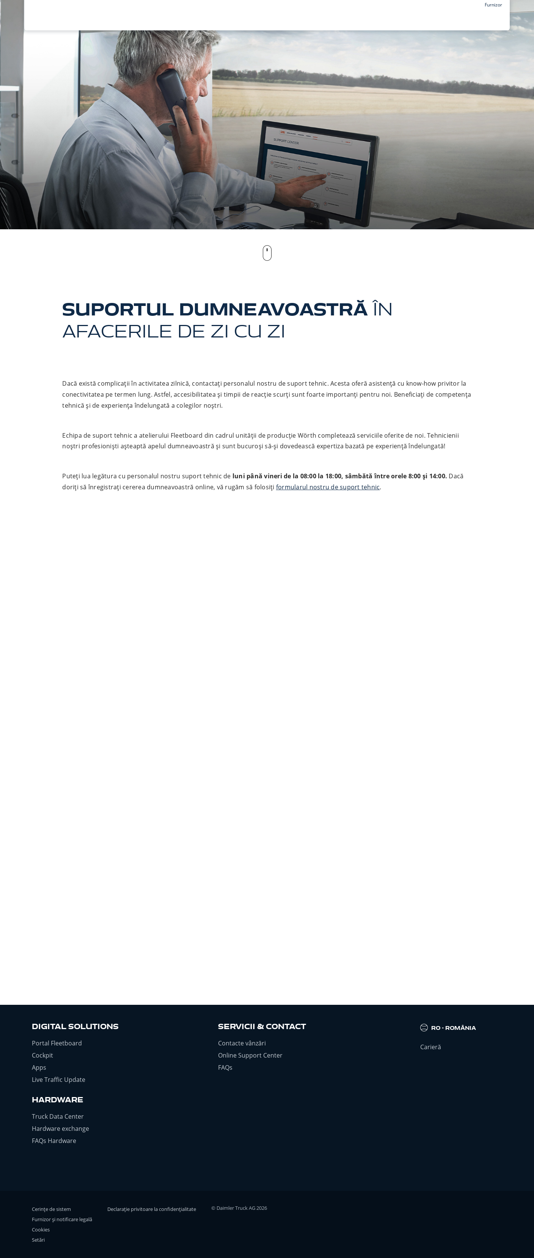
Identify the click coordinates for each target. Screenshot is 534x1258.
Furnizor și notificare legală (62, 1219)
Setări (38, 1239)
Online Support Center (250, 1055)
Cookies (41, 1229)
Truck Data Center (58, 1116)
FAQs (225, 1067)
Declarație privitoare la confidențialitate (151, 1209)
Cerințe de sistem (51, 1209)
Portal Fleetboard (57, 1043)
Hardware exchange (60, 1128)
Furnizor (493, 5)
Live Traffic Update (58, 1079)
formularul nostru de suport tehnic (328, 487)
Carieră (430, 1047)
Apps (39, 1067)
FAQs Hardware (54, 1141)
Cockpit (42, 1055)
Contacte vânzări (242, 1043)
